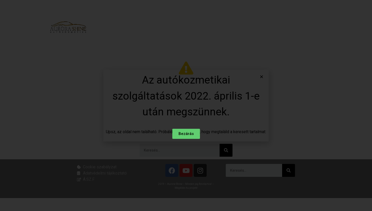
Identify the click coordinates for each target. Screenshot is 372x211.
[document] (186, 105)
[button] (262, 77)
